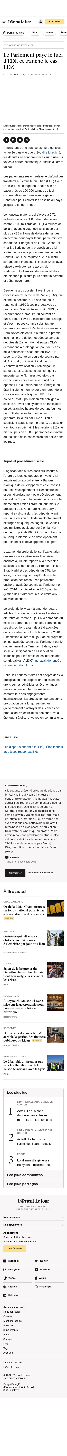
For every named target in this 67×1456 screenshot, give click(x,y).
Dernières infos (13, 32)
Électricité (26, 45)
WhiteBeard (27, 1387)
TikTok (12, 1278)
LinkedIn (13, 1295)
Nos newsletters (12, 1224)
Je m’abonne (55, 21)
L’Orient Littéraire (12, 1362)
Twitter (44, 1260)
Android (12, 1286)
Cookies (7, 1316)
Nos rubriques (11, 1217)
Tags (5, 1348)
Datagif (15, 1384)
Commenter (15, 872)
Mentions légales (12, 1320)
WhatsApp (45, 1286)
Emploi (7, 1334)
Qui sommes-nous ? (14, 1307)
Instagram (14, 1269)
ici (56, 152)
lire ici (47, 152)
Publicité (8, 1325)
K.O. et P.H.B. (18, 74)
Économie (9, 45)
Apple (42, 1278)
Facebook (13, 1260)
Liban (35, 32)
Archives (8, 1352)
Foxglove (14, 1390)
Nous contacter (11, 1311)
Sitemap (7, 1339)
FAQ (5, 1343)
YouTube (45, 1269)
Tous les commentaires (40, 872)
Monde (49, 32)
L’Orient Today (11, 1367)
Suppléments (10, 1329)
